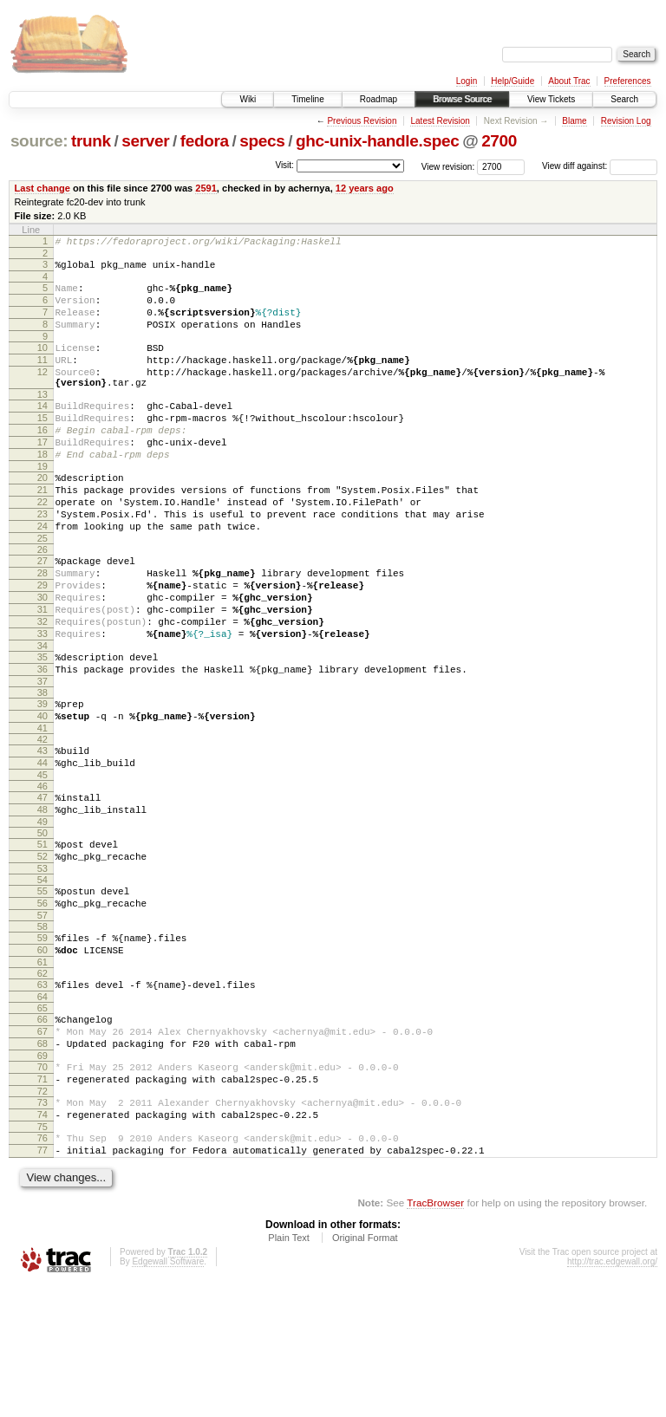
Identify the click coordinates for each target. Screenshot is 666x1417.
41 (42, 808)
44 (42, 846)
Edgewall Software (168, 1394)
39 (42, 779)
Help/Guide (512, 81)
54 (42, 976)
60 (42, 1054)
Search (624, 99)
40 (42, 794)
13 (42, 420)
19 (42, 505)
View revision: (448, 166)
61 (42, 1068)
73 (42, 1224)
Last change (42, 188)
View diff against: (599, 166)
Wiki (247, 99)
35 (42, 727)
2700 (499, 141)
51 (42, 935)
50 (42, 924)
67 (42, 1143)
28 (42, 627)
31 (42, 671)
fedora (204, 141)
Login (466, 81)
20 (42, 516)
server (145, 141)
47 (42, 883)
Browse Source (462, 99)
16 (42, 461)
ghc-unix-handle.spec (377, 141)
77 (42, 1280)
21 (42, 531)
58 (42, 1028)
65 (42, 1117)
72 (42, 1213)
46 (42, 872)
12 (42, 392)
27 (42, 613)
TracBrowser (435, 1335)
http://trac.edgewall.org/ (612, 1394)
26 (42, 601)
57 (42, 1016)
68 (42, 1158)
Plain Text (289, 1370)
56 (42, 1002)
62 (42, 1080)
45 (42, 860)
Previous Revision (361, 121)
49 (42, 912)
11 (42, 378)
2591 (206, 188)
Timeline (307, 99)
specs (261, 141)
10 (42, 363)
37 (42, 756)
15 (42, 446)
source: (39, 141)
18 (42, 490)
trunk (91, 141)
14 (42, 431)
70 (42, 1184)
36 (42, 742)
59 (42, 1039)
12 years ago (365, 188)
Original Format (365, 1370)
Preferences (627, 81)
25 (42, 590)
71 (42, 1198)
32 (42, 686)
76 (42, 1265)
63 (42, 1091)
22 (42, 546)
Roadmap (378, 99)
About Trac (569, 81)
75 (42, 1254)
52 (42, 950)
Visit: (284, 165)
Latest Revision (439, 121)
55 (42, 987)
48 (42, 898)
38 (42, 768)
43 (42, 831)
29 (42, 642)
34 (42, 716)
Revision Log (626, 121)
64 (42, 1106)
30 (42, 657)
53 (42, 964)
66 (42, 1128)
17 (42, 476)
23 (42, 561)
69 (42, 1172)
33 (42, 701)
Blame (574, 121)
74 (42, 1239)
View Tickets (551, 99)
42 (42, 820)
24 (42, 575)
